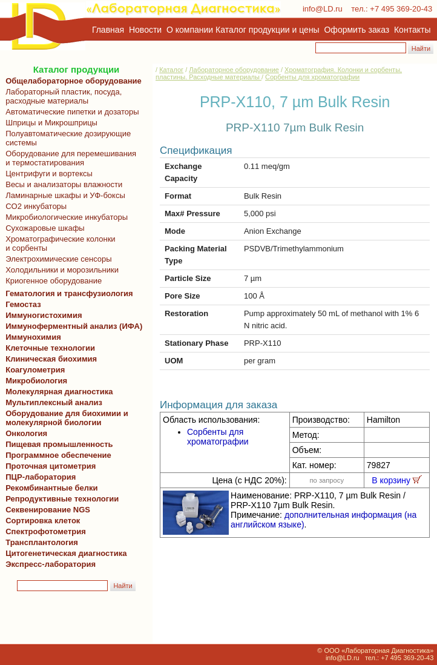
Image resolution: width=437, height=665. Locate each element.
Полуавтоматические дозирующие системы (66, 138)
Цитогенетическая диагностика (63, 553)
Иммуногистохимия (41, 315)
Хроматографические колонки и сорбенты (58, 243)
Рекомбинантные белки (49, 487)
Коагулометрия (35, 369)
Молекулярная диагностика (57, 391)
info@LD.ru (323, 8)
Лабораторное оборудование (234, 69)
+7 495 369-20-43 (401, 8)
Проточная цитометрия (48, 466)
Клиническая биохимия (49, 358)
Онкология (26, 433)
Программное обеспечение (58, 455)
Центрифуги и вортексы (47, 173)
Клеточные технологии (48, 347)
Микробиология (36, 380)
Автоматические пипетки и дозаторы (70, 111)
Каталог (171, 69)
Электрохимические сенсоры (56, 258)
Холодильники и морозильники (60, 269)
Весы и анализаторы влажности (61, 184)
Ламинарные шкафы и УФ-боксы (63, 195)
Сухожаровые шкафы (43, 228)
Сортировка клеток (40, 520)
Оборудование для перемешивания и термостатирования (68, 158)
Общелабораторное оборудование (71, 80)
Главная (108, 30)
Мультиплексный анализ (54, 402)
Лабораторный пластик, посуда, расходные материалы (61, 96)
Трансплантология (39, 542)
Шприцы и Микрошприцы (49, 122)
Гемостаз (23, 304)
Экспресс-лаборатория (50, 564)
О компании (188, 30)
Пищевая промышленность (59, 444)
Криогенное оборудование (51, 280)
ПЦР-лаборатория (38, 476)
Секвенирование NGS (45, 509)
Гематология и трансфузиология (67, 293)
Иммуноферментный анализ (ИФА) (71, 326)
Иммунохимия (33, 337)
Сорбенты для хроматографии (312, 77)
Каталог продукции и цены (267, 30)
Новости (145, 30)
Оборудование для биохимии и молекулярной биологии (64, 418)
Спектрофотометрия (45, 531)
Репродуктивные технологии (60, 498)
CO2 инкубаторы (34, 206)
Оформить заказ (357, 30)
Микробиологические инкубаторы (64, 217)
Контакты (412, 30)
